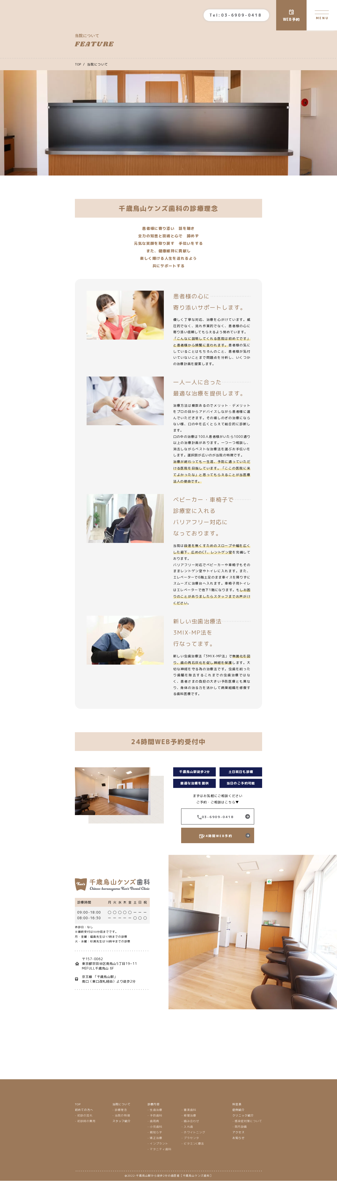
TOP (78, 1105)
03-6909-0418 (217, 817)
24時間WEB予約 (218, 836)
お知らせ (238, 1139)
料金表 (237, 1105)
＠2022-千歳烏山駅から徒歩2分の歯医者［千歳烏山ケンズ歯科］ (168, 1177)
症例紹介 (238, 1111)
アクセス (238, 1133)
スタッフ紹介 (121, 1122)
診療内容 (154, 1105)
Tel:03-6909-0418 (235, 15)
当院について (121, 1105)
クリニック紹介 (243, 1116)
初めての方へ (84, 1111)
